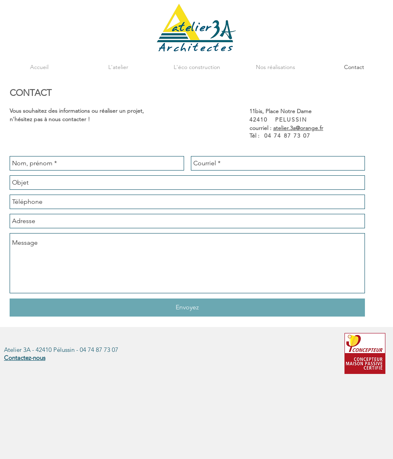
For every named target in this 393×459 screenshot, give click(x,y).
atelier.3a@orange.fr (298, 128)
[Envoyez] (187, 308)
